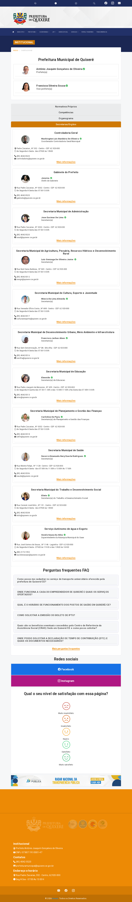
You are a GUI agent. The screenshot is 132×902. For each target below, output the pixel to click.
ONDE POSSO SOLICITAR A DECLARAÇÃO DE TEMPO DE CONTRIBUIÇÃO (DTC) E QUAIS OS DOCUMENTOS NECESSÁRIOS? (62, 639)
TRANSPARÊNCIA (101, 32)
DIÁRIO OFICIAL (63, 32)
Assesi (55, 898)
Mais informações (66, 161)
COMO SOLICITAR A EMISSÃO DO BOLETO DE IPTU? (46, 614)
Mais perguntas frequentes (66, 648)
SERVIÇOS (74, 32)
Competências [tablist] (66, 112)
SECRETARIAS (44, 32)
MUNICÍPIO (21, 32)
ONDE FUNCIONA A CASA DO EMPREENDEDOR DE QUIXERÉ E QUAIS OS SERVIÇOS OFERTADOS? (63, 593)
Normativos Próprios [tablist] (66, 106)
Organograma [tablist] (66, 118)
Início (15, 50)
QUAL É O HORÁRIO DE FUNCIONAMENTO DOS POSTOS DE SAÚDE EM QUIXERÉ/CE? (64, 604)
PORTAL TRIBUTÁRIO (87, 32)
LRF (54, 32)
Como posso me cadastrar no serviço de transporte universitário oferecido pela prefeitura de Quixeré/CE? (61, 580)
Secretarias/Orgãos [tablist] (66, 124)
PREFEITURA (32, 32)
